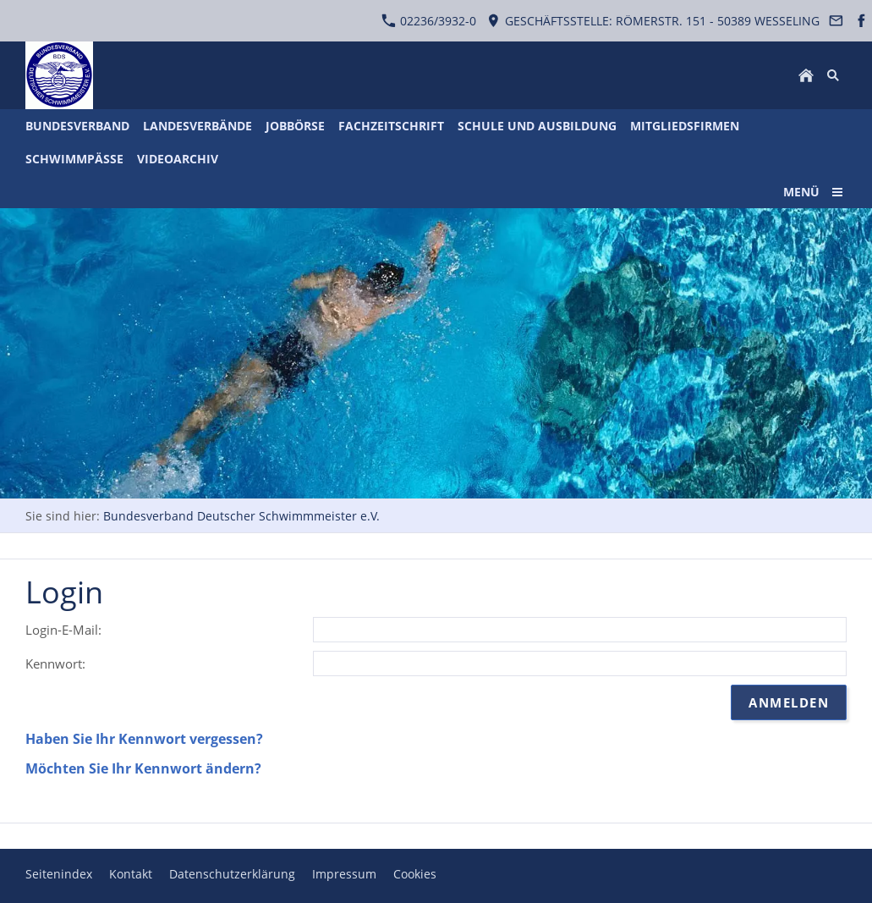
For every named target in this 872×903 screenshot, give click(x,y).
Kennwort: (55, 663)
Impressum (344, 874)
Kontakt (130, 874)
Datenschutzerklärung (232, 874)
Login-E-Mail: (63, 629)
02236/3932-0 (428, 21)
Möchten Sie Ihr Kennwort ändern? (143, 768)
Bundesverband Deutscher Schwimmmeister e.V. (241, 516)
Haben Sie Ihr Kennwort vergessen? (144, 739)
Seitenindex (58, 874)
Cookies (414, 874)
